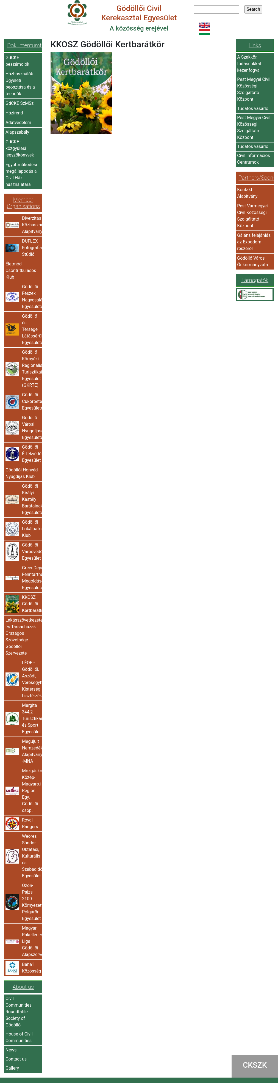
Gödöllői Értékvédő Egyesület (31, 453)
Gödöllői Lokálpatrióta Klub (31, 529)
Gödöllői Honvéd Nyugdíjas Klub (21, 473)
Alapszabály (17, 132)
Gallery (12, 1068)
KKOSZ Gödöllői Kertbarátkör (31, 604)
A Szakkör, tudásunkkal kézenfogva (249, 63)
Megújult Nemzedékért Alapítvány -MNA (31, 751)
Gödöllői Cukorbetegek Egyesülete (31, 401)
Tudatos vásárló (252, 108)
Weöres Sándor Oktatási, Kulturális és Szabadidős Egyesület (31, 856)
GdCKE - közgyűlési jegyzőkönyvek (19, 148)
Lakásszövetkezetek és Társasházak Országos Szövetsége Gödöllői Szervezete (23, 636)
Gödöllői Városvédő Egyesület (31, 551)
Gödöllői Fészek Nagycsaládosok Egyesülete (31, 296)
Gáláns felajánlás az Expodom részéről (254, 242)
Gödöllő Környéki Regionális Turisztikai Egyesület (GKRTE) (31, 369)
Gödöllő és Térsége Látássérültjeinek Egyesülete (31, 329)
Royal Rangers (30, 823)
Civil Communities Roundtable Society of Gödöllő (18, 1012)
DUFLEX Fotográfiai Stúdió (31, 247)
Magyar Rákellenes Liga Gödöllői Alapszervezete (31, 941)
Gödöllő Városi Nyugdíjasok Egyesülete (31, 427)
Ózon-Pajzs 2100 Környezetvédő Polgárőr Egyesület (31, 902)
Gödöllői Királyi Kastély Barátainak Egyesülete (31, 499)
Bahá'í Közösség (31, 968)
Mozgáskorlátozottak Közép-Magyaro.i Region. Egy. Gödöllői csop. (31, 790)
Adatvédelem (18, 122)
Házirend (14, 113)
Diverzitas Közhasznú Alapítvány (31, 225)
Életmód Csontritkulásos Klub (20, 270)
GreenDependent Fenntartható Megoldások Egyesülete (31, 577)
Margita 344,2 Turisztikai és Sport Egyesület (31, 718)
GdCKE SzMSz (19, 103)
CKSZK (255, 1065)
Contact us (16, 1059)
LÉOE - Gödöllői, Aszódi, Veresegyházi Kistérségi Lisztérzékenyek (31, 679)
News (10, 1050)
